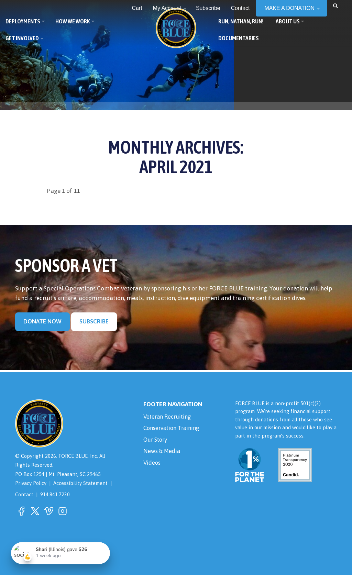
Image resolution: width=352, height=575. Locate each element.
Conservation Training (173, 428)
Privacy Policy (30, 483)
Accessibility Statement (80, 483)
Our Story (156, 441)
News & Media (162, 453)
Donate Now (42, 321)
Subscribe (94, 321)
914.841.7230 (55, 494)
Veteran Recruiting (169, 416)
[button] (335, 5)
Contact (24, 494)
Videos (152, 465)
